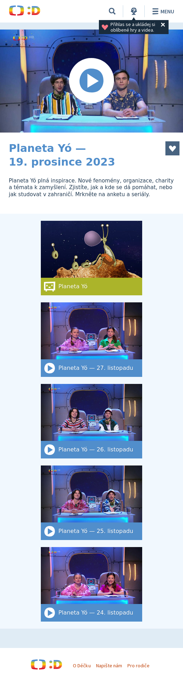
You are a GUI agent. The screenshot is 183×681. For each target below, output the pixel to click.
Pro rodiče (138, 665)
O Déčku (81, 665)
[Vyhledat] (112, 11)
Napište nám (109, 665)
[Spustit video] (91, 81)
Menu (162, 11)
